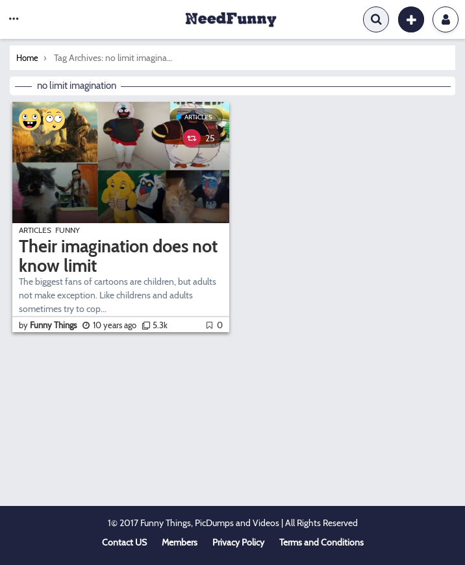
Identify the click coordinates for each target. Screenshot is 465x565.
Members (179, 542)
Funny (67, 230)
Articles (198, 117)
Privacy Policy (238, 542)
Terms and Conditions (321, 542)
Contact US (124, 542)
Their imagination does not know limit (118, 255)
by (49, 325)
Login (446, 19)
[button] (14, 19)
